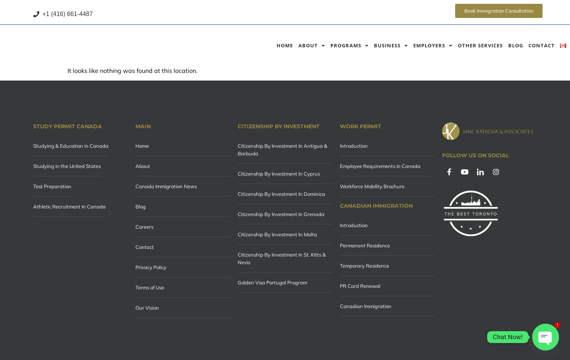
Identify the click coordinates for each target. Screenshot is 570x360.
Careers (144, 227)
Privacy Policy (150, 267)
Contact (541, 45)
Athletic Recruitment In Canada (69, 206)
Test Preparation (52, 186)
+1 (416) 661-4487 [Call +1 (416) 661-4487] (63, 14)
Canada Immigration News (166, 186)
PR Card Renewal (360, 286)
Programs (349, 45)
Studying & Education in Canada (70, 146)
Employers (432, 45)
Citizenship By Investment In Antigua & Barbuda (282, 150)
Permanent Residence (365, 245)
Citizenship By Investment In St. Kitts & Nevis (282, 258)
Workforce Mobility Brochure (372, 186)
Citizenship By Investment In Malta (277, 234)
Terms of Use (149, 287)
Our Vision (147, 308)
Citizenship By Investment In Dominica (281, 194)
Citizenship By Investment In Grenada (281, 214)
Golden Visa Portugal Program (272, 282)
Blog (515, 45)
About (311, 45)
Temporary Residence (364, 266)
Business (391, 45)
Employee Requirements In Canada (380, 166)
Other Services (480, 45)
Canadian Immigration (365, 306)
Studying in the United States (67, 166)
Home (285, 45)
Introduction (354, 146)
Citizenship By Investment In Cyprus (279, 174)
